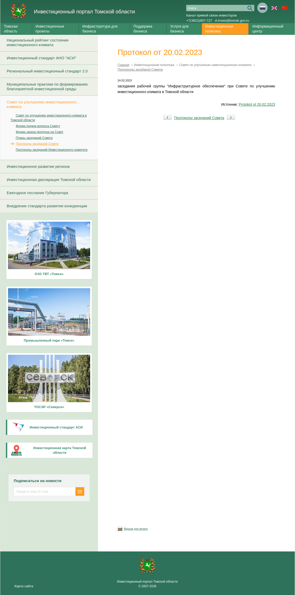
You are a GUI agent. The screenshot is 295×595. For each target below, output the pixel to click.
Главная (123, 65)
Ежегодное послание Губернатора (37, 193)
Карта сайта (23, 586)
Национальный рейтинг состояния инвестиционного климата (37, 42)
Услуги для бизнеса (179, 28)
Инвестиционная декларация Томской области (49, 179)
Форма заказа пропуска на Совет (39, 132)
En (274, 8)
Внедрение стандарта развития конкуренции (47, 206)
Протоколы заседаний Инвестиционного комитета (51, 150)
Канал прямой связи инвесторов (211, 15)
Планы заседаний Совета (34, 138)
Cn (284, 8)
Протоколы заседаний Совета (37, 144)
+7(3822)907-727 (199, 20)
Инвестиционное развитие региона (38, 166)
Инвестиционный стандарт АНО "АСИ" (41, 58)
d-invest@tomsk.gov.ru (232, 20)
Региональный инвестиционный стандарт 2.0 (47, 71)
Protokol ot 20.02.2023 (257, 104)
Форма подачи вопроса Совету (38, 126)
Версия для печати (136, 528)
